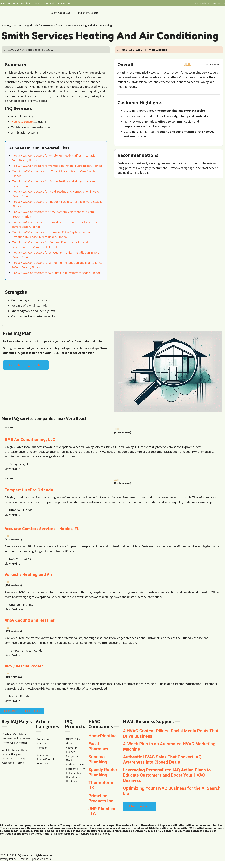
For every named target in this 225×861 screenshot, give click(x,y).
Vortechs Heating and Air (28, 574)
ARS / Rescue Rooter (24, 666)
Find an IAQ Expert (89, 13)
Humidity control (22, 121)
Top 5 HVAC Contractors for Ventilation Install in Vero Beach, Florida (57, 166)
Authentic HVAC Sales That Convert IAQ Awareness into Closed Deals (162, 759)
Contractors (19, 25)
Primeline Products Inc (100, 798)
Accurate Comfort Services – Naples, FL (42, 528)
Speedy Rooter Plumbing (102, 772)
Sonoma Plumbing (97, 759)
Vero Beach (48, 25)
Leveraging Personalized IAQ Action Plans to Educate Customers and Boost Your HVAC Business (167, 775)
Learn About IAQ (61, 13)
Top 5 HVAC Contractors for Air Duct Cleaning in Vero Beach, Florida (56, 273)
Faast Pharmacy (98, 746)
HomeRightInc (102, 735)
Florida (34, 25)
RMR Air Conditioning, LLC (30, 439)
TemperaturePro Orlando (29, 490)
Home (5, 25)
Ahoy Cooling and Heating (30, 620)
